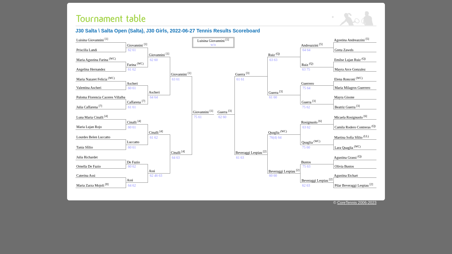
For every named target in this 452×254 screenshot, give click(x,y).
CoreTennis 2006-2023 (356, 202)
